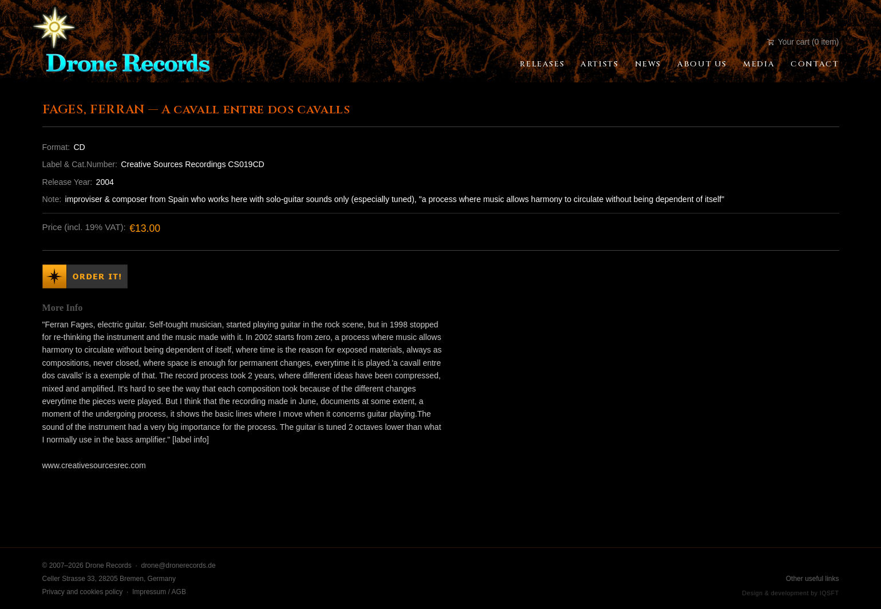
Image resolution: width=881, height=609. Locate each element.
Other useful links (812, 579)
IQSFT (829, 593)
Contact (815, 64)
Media (759, 64)
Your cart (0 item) (803, 41)
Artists (599, 64)
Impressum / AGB (159, 592)
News (648, 64)
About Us (702, 64)
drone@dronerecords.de (178, 565)
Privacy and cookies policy (82, 592)
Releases (542, 64)
